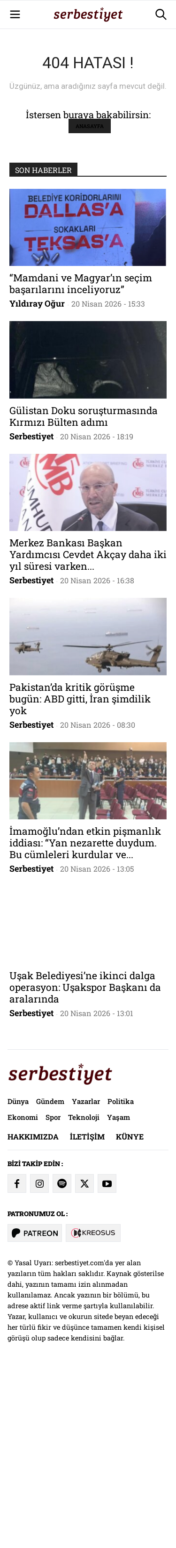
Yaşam (118, 1292)
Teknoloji (83, 1292)
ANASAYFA (90, 301)
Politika (120, 1276)
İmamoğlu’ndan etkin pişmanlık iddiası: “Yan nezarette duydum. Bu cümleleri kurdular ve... (85, 1018)
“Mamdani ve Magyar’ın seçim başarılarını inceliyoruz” (80, 458)
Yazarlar (86, 1276)
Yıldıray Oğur (37, 478)
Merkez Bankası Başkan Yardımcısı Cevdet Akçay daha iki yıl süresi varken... (88, 729)
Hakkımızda (33, 1312)
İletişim (87, 1312)
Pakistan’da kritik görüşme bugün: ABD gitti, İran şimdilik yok (80, 874)
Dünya (18, 1276)
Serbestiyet (31, 611)
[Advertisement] (88, 87)
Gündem (50, 1276)
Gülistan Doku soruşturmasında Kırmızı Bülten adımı (83, 591)
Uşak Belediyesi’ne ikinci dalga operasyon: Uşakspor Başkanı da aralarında (85, 1162)
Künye (130, 1312)
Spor (53, 1292)
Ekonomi (23, 1292)
